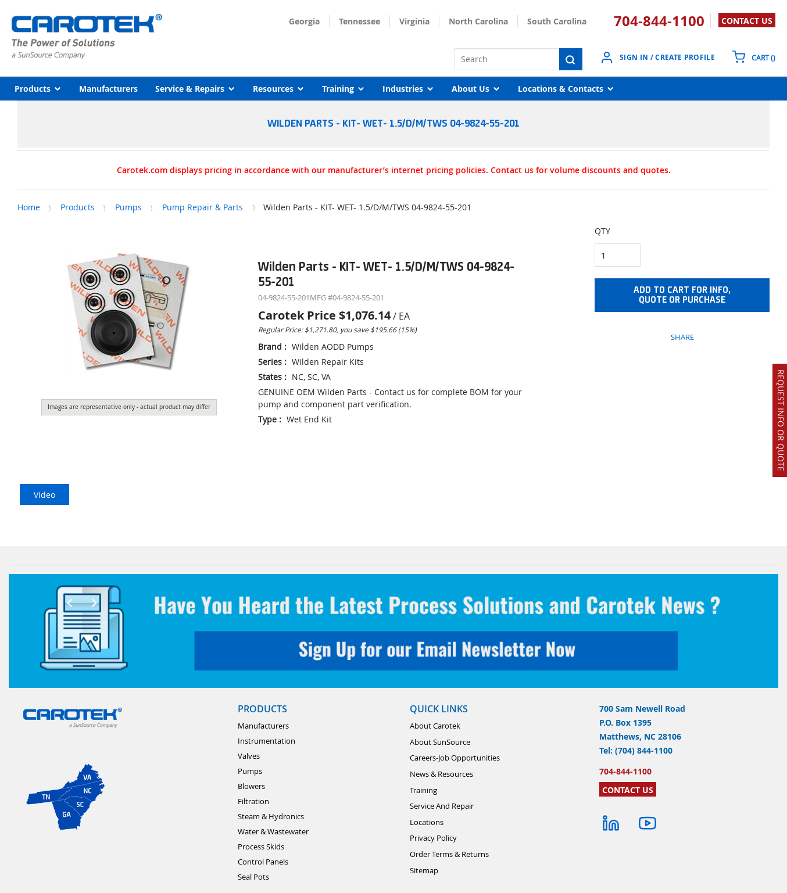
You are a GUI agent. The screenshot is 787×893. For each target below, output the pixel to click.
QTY (602, 230)
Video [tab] (44, 494)
